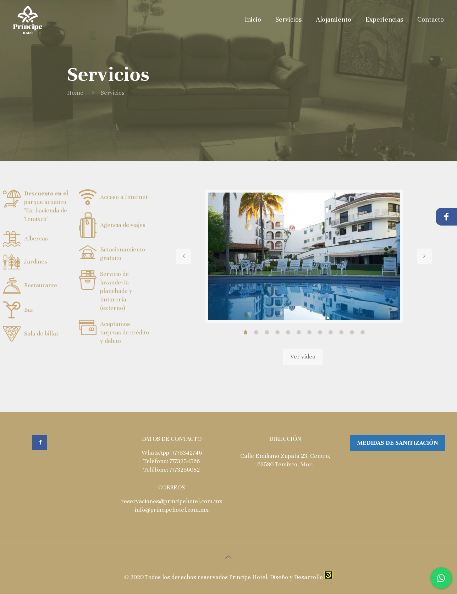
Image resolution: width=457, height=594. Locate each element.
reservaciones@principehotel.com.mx (171, 501)
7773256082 (185, 469)
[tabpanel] (304, 256)
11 (362, 332)
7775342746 (187, 452)
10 (352, 332)
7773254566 (185, 461)
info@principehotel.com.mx (172, 509)
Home (75, 92)
